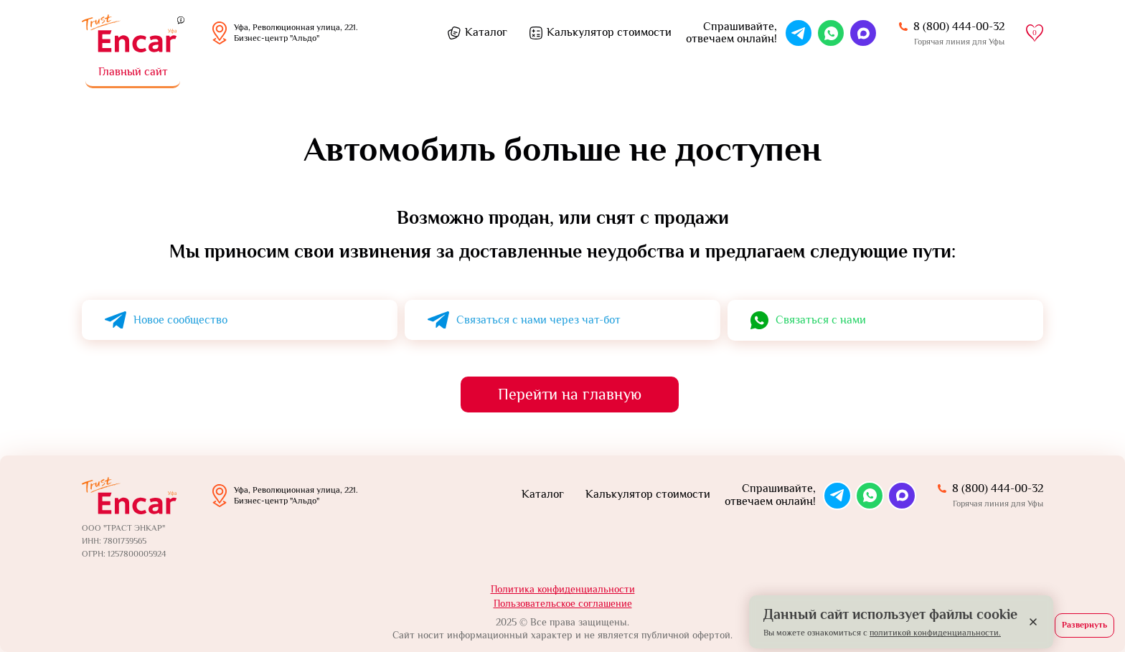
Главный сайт (133, 71)
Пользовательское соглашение (563, 603)
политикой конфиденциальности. (935, 633)
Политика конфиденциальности (563, 589)
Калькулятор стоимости (609, 32)
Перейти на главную (569, 394)
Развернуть (1084, 625)
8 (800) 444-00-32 (958, 26)
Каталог (486, 32)
